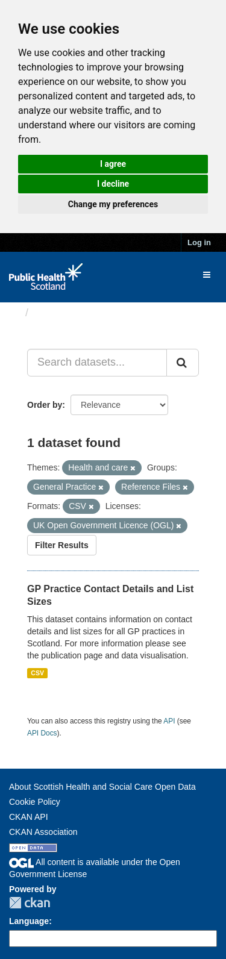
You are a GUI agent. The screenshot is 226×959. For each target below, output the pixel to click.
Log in (199, 242)
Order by (44, 405)
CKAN (29, 902)
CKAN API (28, 817)
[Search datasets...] (97, 362)
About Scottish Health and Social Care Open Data (102, 787)
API (169, 721)
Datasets (57, 313)
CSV (37, 672)
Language (29, 921)
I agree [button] (113, 164)
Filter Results (62, 545)
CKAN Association (43, 832)
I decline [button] (113, 184)
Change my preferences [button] (113, 204)
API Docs (42, 733)
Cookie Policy (34, 802)
